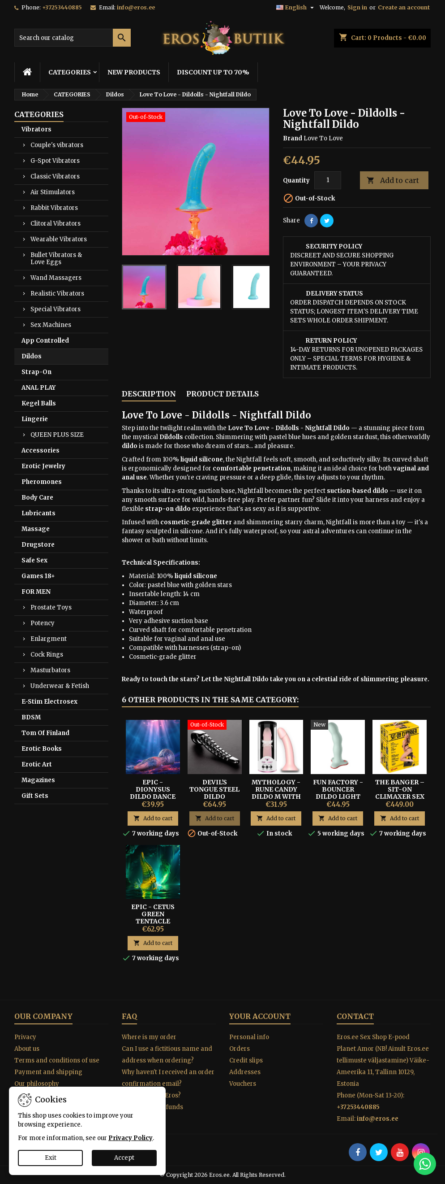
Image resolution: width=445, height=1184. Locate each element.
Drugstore (38, 544)
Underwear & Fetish (59, 686)
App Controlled (45, 340)
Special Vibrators (55, 309)
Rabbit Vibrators (54, 208)
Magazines (38, 780)
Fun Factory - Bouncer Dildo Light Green (338, 793)
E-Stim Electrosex (49, 701)
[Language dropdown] (296, 7)
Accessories (40, 450)
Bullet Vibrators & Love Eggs (56, 258)
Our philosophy (36, 1084)
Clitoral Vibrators (55, 223)
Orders (239, 1049)
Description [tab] (149, 393)
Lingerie (34, 419)
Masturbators (50, 670)
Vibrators (36, 129)
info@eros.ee (136, 7)
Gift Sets (34, 796)
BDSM (31, 717)
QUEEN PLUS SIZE (57, 435)
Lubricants (38, 513)
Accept (124, 1158)
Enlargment (48, 639)
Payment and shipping (48, 1072)
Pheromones (41, 482)
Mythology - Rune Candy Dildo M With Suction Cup (276, 793)
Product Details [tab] (222, 393)
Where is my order (149, 1037)
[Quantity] (327, 180)
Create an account (404, 7)
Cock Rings (46, 654)
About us (26, 1049)
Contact (355, 1016)
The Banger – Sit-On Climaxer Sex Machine (399, 793)
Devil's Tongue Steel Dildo (214, 789)
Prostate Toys (51, 607)
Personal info (249, 1037)
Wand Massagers (55, 278)
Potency (42, 623)
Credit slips (246, 1060)
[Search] (72, 38)
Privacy (25, 1037)
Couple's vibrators (56, 145)
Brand (292, 138)
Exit (50, 1158)
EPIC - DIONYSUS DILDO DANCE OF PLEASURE (152, 793)
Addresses (245, 1072)
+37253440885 (62, 7)
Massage (35, 529)
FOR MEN (36, 592)
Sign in (357, 7)
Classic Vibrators (55, 176)
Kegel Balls (38, 403)
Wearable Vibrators (58, 239)
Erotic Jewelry (43, 466)
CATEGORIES (69, 72)
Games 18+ (38, 576)
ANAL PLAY (38, 388)
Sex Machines (50, 325)
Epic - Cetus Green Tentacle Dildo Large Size (152, 921)
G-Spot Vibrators (55, 161)
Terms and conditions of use (56, 1060)
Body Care (37, 497)
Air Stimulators (52, 192)
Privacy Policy (130, 1138)
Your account (260, 1016)
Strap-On (36, 372)
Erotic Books (41, 749)
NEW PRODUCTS (133, 72)
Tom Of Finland (45, 733)
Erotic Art (36, 764)
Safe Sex (34, 560)
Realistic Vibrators (57, 293)
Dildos (31, 356)
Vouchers (242, 1084)
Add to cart (393, 180)
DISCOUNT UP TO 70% (213, 72)
